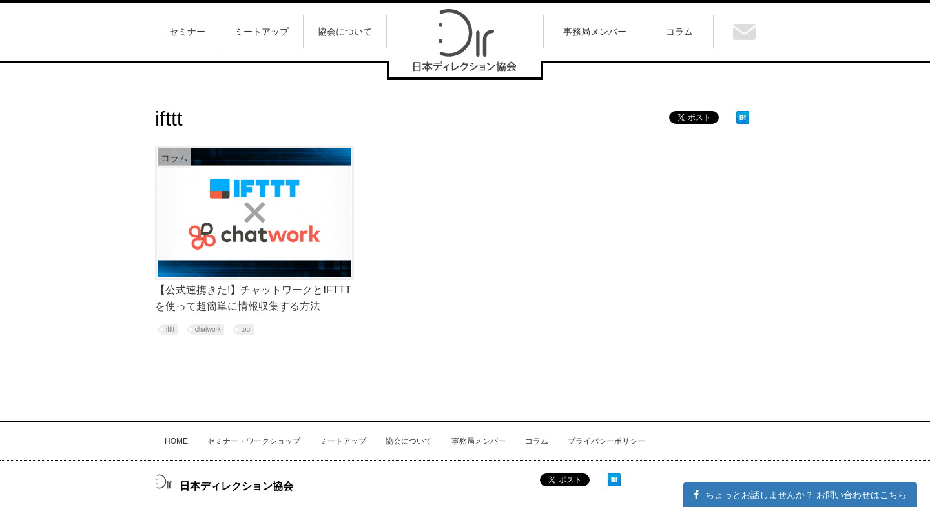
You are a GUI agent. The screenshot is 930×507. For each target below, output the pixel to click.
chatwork (208, 329)
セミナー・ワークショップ (253, 441)
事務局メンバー (478, 441)
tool (246, 329)
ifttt (170, 329)
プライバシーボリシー (606, 441)
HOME (176, 441)
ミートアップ (343, 441)
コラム (536, 441)
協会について (409, 441)
